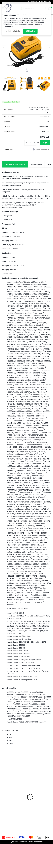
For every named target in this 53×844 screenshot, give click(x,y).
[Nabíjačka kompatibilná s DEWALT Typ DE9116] (26, 47)
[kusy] (30, 143)
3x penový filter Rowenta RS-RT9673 (18, 804)
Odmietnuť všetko (13, 31)
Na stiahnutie (36, 164)
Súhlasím (30, 31)
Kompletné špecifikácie (14, 164)
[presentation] (4, 48)
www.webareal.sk (35, 842)
